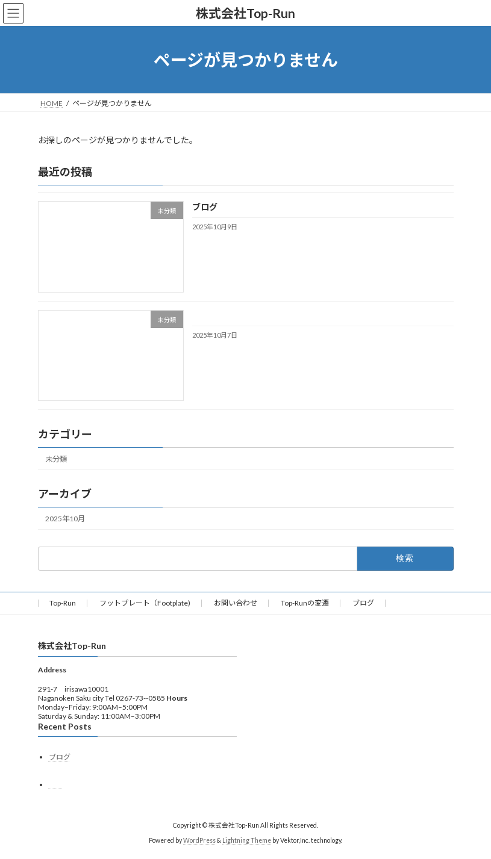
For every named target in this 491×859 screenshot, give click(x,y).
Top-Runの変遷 (305, 602)
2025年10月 (65, 518)
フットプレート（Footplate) (144, 602)
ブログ (204, 207)
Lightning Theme (246, 840)
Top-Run (62, 602)
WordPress (199, 840)
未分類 (56, 459)
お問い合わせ (235, 602)
